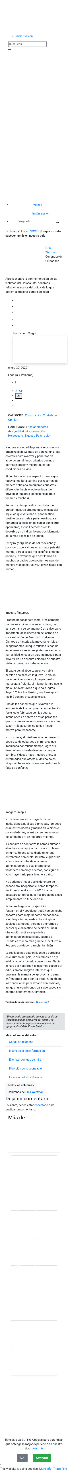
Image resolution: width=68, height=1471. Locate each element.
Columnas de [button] (26, 1092)
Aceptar (42, 1458)
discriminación (35, 431)
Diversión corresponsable (25, 1068)
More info (45, 1468)
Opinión (13, 419)
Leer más (38, 1448)
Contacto (39, 1416)
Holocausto (15, 435)
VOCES (34, 231)
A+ (20, 391)
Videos (37, 205)
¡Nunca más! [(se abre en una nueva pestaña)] (42, 1002)
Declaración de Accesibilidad (27, 1425)
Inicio (24, 231)
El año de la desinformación (27, 1050)
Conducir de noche (21, 1042)
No (22, 1458)
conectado (41, 1105)
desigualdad (16, 431)
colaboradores (38, 427)
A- (16, 391)
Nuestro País (33, 435)
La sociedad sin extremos (25, 1077)
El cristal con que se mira (25, 1059)
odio (47, 435)
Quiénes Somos (20, 1416)
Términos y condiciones (41, 1421)
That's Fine (60, 1468)
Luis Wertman (35, 1092)
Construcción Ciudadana (41, 415)
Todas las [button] (21, 1085)
